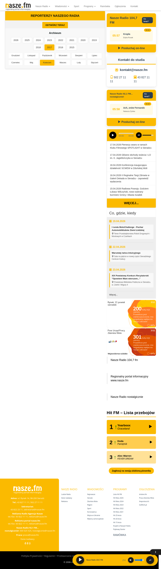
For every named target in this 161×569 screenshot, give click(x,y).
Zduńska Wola (92, 501)
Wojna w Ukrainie (93, 515)
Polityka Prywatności (31, 555)
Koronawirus (92, 512)
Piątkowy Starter (119, 529)
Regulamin (49, 555)
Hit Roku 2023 (118, 505)
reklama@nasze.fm (38, 516)
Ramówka (105, 6)
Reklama (64, 501)
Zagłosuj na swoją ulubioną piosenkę (131, 471)
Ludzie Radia (66, 494)
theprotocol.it (144, 501)
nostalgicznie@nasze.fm (43, 530)
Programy (90, 6)
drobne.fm (143, 494)
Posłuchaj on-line (131, 48)
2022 (60, 40)
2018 (38, 47)
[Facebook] (25, 543)
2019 (94, 40)
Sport (76, 6)
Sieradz (90, 498)
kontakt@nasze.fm (133, 70)
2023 (49, 40)
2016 (60, 47)
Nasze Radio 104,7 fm (124, 360)
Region (89, 505)
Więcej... (131, 203)
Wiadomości (62, 6)
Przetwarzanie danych (68, 555)
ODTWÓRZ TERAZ (55, 25)
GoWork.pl (143, 505)
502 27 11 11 (36, 502)
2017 (49, 47)
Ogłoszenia (120, 6)
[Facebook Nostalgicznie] (27, 543)
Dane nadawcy (28, 539)
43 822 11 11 (22, 516)
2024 (38, 40)
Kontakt (134, 6)
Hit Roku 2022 (118, 508)
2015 (71, 47)
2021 (71, 40)
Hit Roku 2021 (118, 512)
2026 (16, 40)
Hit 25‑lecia (117, 515)
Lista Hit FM (117, 494)
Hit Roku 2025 (118, 498)
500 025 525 (25, 530)
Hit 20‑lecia (117, 519)
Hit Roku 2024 (118, 501)
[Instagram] (30, 543)
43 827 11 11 (23, 502)
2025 (27, 40)
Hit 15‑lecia (117, 522)
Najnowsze (91, 494)
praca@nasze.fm (31, 535)
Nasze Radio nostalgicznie (127, 396)
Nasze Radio (42, 6)
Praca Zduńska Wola (146, 498)
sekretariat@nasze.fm (34, 509)
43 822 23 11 (17, 509)
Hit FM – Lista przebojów (131, 412)
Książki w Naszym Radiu (121, 526)
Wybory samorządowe (95, 519)
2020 (83, 40)
